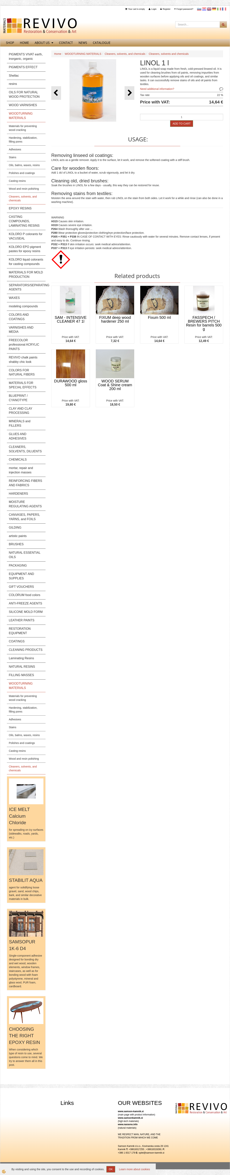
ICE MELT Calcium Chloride (19, 816)
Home (57, 53)
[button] (129, 93)
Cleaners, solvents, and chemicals (23, 198)
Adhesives (15, 149)
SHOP (10, 43)
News (83, 43)
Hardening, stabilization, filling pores (23, 139)
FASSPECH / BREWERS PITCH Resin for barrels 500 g (204, 323)
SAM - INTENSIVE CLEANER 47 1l (71, 319)
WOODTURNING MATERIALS (83, 53)
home (24, 43)
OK (111, 1169)
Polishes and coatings (22, 173)
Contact (66, 43)
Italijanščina (219, 9)
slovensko (199, 9)
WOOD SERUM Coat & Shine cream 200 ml (115, 385)
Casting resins (17, 180)
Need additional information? (157, 88)
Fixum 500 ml (159, 317)
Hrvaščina (204, 9)
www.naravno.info (128, 1124)
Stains (12, 157)
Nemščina (214, 9)
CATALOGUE (101, 43)
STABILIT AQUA (25, 880)
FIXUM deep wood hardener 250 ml (115, 319)
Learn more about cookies (134, 1169)
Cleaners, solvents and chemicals (169, 53)
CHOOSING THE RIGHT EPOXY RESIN (24, 1036)
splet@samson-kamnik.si (151, 1152)
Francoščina (224, 9)
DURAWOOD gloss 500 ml (70, 383)
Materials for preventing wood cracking (23, 128)
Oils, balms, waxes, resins (24, 165)
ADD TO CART (182, 123)
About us (42, 43)
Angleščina (209, 9)
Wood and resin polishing (24, 188)
